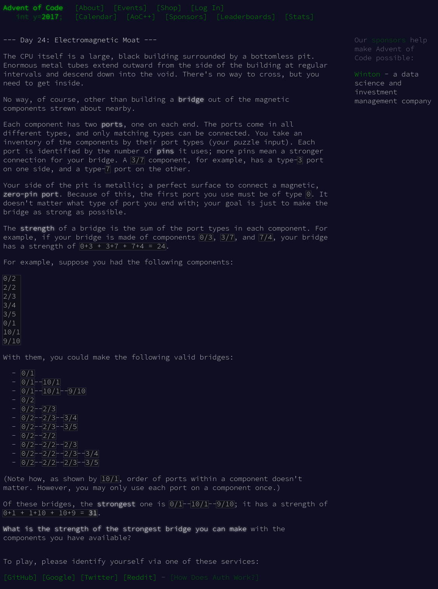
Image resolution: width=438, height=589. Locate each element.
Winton (367, 73)
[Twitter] (99, 577)
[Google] (59, 577)
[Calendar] (96, 16)
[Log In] (207, 7)
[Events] (130, 7)
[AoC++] (141, 16)
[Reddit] (140, 577)
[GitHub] (20, 577)
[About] (89, 7)
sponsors (389, 39)
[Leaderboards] (246, 16)
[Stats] (299, 16)
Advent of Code (33, 7)
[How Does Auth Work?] (214, 577)
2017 (50, 16)
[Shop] (169, 7)
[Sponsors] (186, 16)
